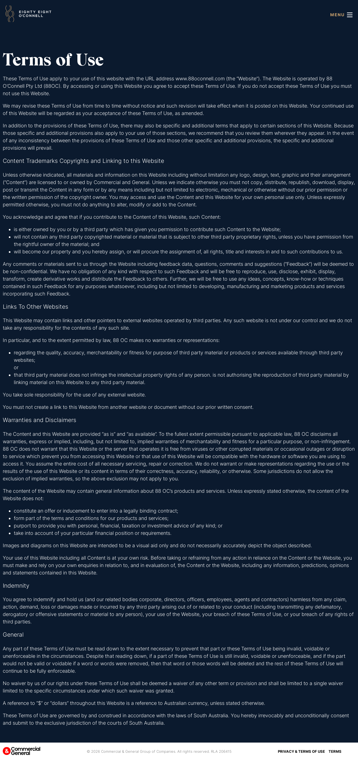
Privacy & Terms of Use (301, 751)
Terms (335, 751)
